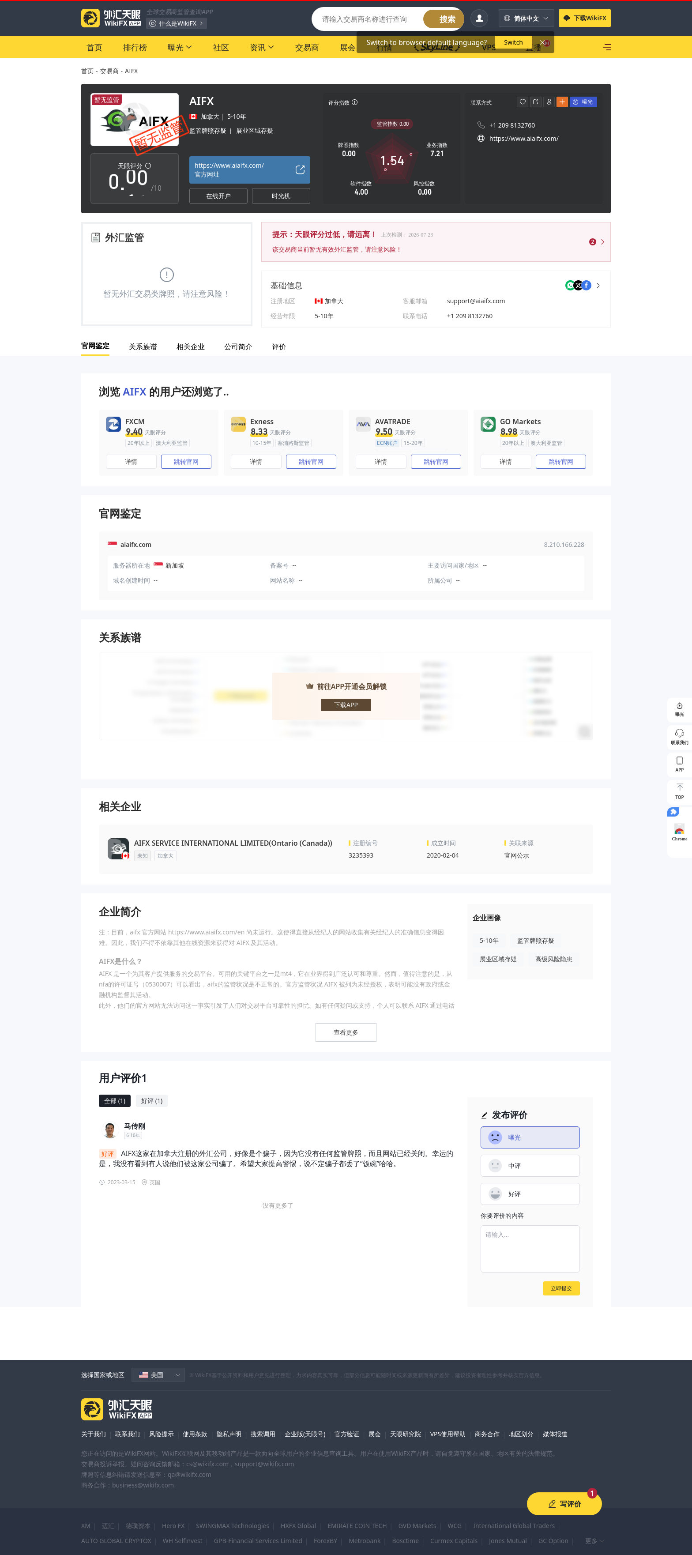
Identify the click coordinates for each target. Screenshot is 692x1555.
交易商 (109, 71)
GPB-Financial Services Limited (258, 1540)
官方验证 (347, 1434)
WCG (455, 1525)
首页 (87, 71)
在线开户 (218, 196)
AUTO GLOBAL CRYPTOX (116, 1540)
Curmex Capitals (454, 1540)
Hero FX (173, 1525)
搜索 (447, 19)
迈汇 (108, 1525)
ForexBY (325, 1540)
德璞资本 (138, 1525)
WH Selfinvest (183, 1540)
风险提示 (161, 1434)
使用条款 (195, 1434)
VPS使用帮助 (448, 1434)
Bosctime (405, 1540)
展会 (375, 1434)
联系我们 (127, 1434)
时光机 (281, 196)
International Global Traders (514, 1525)
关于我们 (93, 1434)
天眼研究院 (405, 1434)
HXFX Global (298, 1525)
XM (85, 1525)
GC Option (553, 1540)
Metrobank (364, 1540)
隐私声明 (229, 1434)
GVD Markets (417, 1525)
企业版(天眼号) (305, 1434)
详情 (131, 461)
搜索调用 (263, 1434)
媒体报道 (555, 1434)
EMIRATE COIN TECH (357, 1525)
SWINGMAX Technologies (232, 1525)
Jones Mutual (508, 1540)
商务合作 (487, 1434)
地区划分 (521, 1434)
